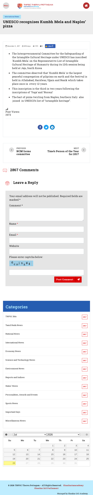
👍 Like (50, 46)
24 (75, 459)
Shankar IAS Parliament (46, 488)
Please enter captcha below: (26, 261)
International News (12, 17)
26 (14, 463)
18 (87, 454)
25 (87, 459)
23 (64, 459)
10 (75, 450)
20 (27, 459)
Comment (16, 205)
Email (13, 234)
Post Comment (64, 279)
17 (75, 454)
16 (64, 454)
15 (52, 454)
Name (13, 223)
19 (14, 459)
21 (39, 459)
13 (27, 454)
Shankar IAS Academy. (78, 493)
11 (87, 450)
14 (39, 454)
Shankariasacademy (73, 485)
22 (52, 459)
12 (14, 454)
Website (14, 245)
